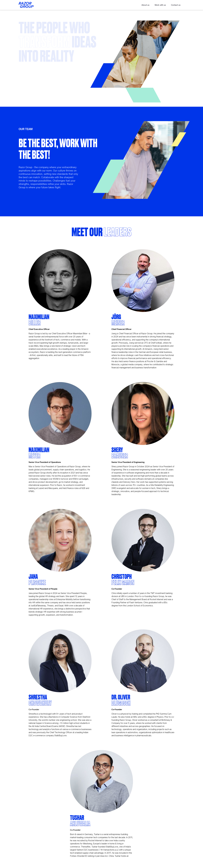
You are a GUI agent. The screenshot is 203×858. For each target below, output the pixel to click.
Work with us (160, 5)
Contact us (175, 5)
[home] (26, 5)
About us (145, 5)
